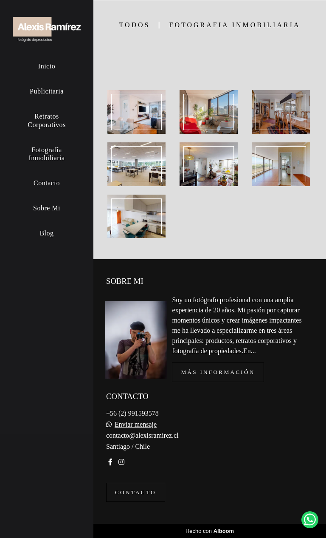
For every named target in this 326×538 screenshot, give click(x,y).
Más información (218, 372)
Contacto (47, 183)
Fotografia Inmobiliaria (235, 25)
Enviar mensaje (136, 424)
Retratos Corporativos (47, 120)
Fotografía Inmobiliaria (46, 153)
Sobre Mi (46, 208)
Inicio (46, 66)
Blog (46, 233)
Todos (134, 25)
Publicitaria (47, 91)
